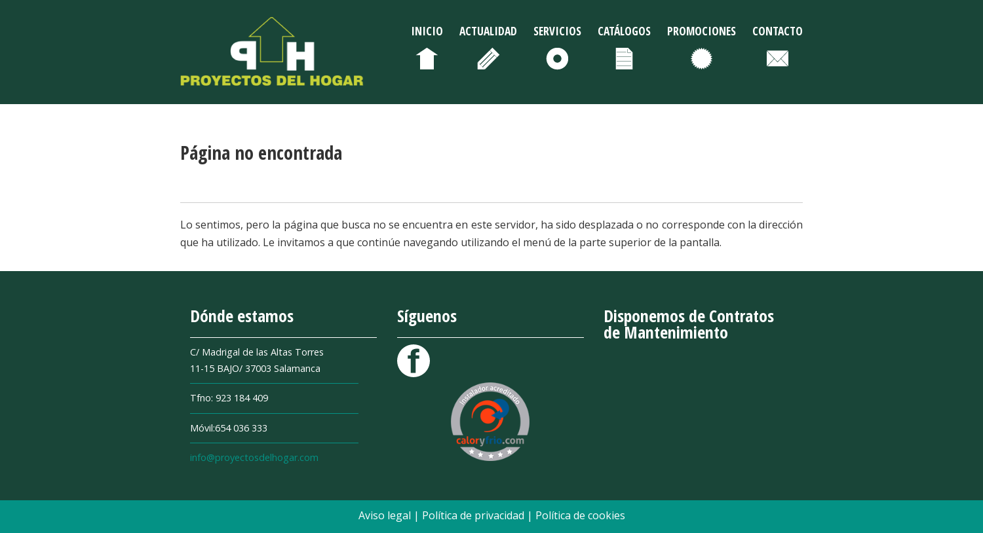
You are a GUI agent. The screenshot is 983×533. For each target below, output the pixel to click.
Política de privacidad (474, 515)
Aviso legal (386, 515)
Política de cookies (580, 515)
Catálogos (624, 31)
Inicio (427, 31)
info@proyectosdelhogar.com (254, 457)
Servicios (557, 31)
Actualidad (488, 31)
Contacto (777, 31)
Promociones (701, 31)
